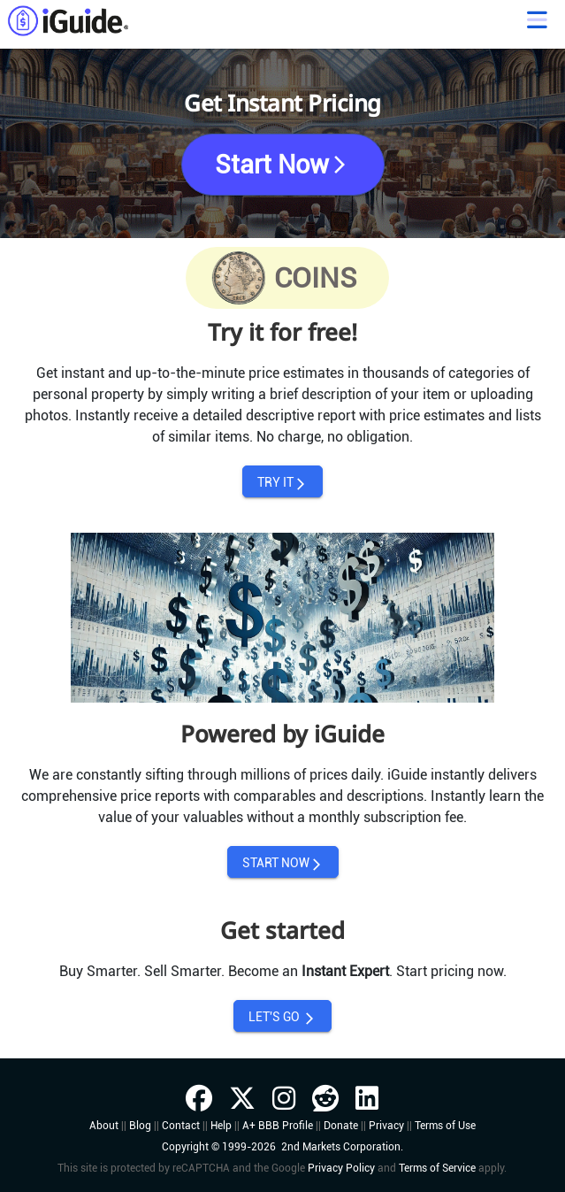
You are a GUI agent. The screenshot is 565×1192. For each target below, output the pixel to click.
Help (221, 1125)
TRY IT (282, 482)
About (103, 1125)
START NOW (283, 863)
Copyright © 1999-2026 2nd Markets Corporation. (282, 1147)
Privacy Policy (341, 1168)
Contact (181, 1125)
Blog (140, 1125)
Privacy (386, 1125)
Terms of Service (437, 1168)
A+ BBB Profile (277, 1125)
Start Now (282, 165)
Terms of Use (445, 1125)
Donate (341, 1125)
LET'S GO (282, 1017)
